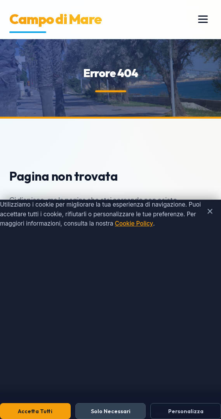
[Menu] (203, 19)
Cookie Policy (134, 223)
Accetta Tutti (35, 411)
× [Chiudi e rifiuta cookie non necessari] (210, 211)
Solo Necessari (111, 411)
